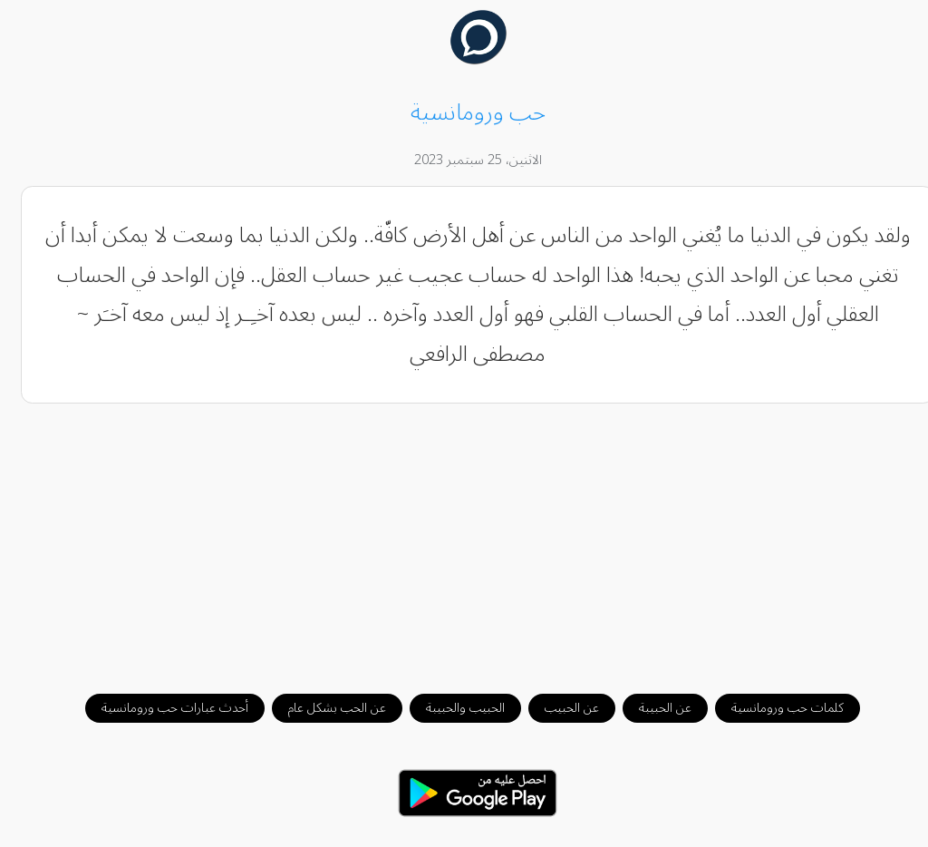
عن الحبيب (558, 708)
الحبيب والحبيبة (451, 708)
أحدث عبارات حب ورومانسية (161, 708)
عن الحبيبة (651, 708)
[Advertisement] (464, 540)
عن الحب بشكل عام (323, 708)
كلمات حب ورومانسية (774, 708)
